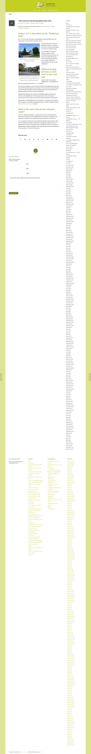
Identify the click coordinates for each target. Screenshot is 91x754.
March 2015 (69, 378)
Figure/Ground (69, 129)
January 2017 (69, 339)
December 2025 (70, 165)
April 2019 (68, 292)
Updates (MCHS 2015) (71, 95)
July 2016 (68, 350)
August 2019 (69, 285)
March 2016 (69, 357)
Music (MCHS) (69, 56)
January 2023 (69, 214)
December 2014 (70, 383)
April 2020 (68, 271)
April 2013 (68, 419)
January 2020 (69, 276)
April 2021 (68, 250)
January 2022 (69, 234)
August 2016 (69, 348)
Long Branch (69, 134)
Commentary (69, 122)
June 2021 (68, 246)
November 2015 (70, 364)
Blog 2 (10, 14)
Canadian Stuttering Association (73, 91)
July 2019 (68, 287)
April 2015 (68, 376)
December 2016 (70, 341)
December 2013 (70, 405)
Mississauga (69, 148)
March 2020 (69, 272)
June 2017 (68, 331)
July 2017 (68, 329)
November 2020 (70, 258)
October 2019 (69, 281)
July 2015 (68, 371)
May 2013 (68, 417)
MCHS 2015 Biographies (72, 143)
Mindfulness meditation (71, 88)
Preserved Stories (70, 72)
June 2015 (68, 373)
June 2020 (68, 267)
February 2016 (69, 359)
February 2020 (69, 274)
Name (27, 164)
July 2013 (68, 413)
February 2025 (69, 179)
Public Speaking (70, 90)
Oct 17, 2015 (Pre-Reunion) (72, 63)
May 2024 (68, 191)
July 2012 (68, 435)
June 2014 (68, 394)
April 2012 (68, 440)
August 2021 (69, 242)
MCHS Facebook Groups (72, 51)
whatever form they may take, (25, 103)
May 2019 (68, 290)
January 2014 (69, 403)
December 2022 (70, 216)
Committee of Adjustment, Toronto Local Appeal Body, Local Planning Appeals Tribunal (74, 126)
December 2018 (70, 299)
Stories (67, 102)
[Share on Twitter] (25, 139)
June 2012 (68, 436)
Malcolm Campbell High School (73, 98)
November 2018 (70, 301)
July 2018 (68, 308)
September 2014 (70, 389)
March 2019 (69, 294)
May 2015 (68, 375)
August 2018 (69, 306)
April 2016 (68, 355)
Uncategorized (69, 161)
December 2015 (70, 362)
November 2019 (70, 279)
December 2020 (70, 257)
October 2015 (69, 366)
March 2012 (69, 442)
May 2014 (68, 396)
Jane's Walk (69, 131)
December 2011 (70, 447)
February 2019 (69, 295)
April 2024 (68, 193)
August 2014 (69, 390)
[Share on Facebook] (20, 139)
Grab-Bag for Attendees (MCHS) (73, 35)
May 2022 (68, 227)
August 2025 (69, 170)
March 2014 (69, 399)
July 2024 (68, 188)
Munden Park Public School (72, 104)
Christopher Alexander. (23, 28)
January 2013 (69, 424)
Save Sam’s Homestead (71, 93)
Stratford (68, 157)
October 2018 (69, 302)
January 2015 (69, 382)
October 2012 (69, 429)
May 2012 (68, 438)
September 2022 (70, 221)
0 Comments (26, 23)
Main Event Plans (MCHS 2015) (73, 44)
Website (27, 173)
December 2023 (70, 198)
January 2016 (69, 361)
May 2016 (68, 354)
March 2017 (69, 336)
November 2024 (70, 183)
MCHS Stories (69, 147)
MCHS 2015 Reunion (71, 46)
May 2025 (68, 174)
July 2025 (68, 172)
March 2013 (69, 420)
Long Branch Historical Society (73, 83)
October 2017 (69, 324)
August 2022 (69, 223)
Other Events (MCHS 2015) (72, 67)
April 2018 (68, 313)
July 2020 (68, 265)
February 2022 (69, 232)
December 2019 (70, 278)
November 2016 (70, 343)
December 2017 (70, 320)
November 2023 (70, 200)
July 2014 (68, 392)
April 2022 (68, 228)
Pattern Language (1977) (47, 26)
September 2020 (70, 262)
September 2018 (70, 304)
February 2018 (69, 316)
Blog (67, 23)
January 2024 (69, 197)
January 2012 (69, 445)
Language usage (70, 133)
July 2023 (68, 207)
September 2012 (70, 431)
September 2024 (70, 186)
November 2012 (70, 427)
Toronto (37, 23)
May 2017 (68, 332)
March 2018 (69, 315)
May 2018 (68, 311)
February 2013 (69, 422)
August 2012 (69, 433)
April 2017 (68, 334)
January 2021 (69, 255)
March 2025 (69, 177)
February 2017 (69, 338)
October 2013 (69, 408)
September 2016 (70, 346)
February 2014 (69, 401)
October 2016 (69, 345)
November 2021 (70, 237)
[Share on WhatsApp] (29, 139)
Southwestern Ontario (71, 155)
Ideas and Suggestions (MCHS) (73, 40)
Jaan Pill (42, 23)
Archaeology (69, 81)
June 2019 (68, 288)
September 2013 (70, 410)
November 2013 (70, 406)
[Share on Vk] (47, 139)
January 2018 (69, 318)
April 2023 (68, 213)
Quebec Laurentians (71, 100)
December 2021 (70, 235)
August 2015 (69, 369)
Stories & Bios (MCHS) (71, 76)
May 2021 (68, 248)
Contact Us (68, 24)
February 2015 (69, 380)
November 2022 (70, 218)
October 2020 (69, 260)
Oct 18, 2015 (69, 65)
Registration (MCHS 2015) (72, 74)
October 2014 (69, 387)
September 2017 (70, 325)
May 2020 (68, 269)
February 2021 (69, 253)
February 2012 (69, 443)
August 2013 (69, 412)
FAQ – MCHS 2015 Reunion (72, 33)
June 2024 (68, 190)
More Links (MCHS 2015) (72, 54)
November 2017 (70, 322)
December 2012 (70, 426)
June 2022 (68, 225)
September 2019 (70, 283)
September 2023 (70, 204)
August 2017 (69, 327)
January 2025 (69, 181)
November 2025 (70, 167)
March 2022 (69, 230)
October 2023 (69, 202)
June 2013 (68, 415)
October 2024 (69, 184)
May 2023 (68, 211)
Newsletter (33, 23)
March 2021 (69, 251)
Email (27, 168)
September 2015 (70, 368)
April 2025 (68, 176)
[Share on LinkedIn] (38, 139)
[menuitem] (35, 10)
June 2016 (68, 352)
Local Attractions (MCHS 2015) (73, 42)
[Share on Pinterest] (34, 139)
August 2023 (69, 206)
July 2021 (68, 244)
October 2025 (69, 168)
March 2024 (69, 195)
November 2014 (70, 385)
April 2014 (68, 397)
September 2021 (70, 241)
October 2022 (69, 220)
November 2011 (70, 449)
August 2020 (69, 264)
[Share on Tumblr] (43, 139)
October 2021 (69, 239)
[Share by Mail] (56, 139)
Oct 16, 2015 (69, 61)
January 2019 (69, 297)
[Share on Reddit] (52, 139)
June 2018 (68, 309)
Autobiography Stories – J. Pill (73, 119)
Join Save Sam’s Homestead (73, 97)
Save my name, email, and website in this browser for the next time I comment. (25, 177)
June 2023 (68, 209)
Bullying (68, 120)
